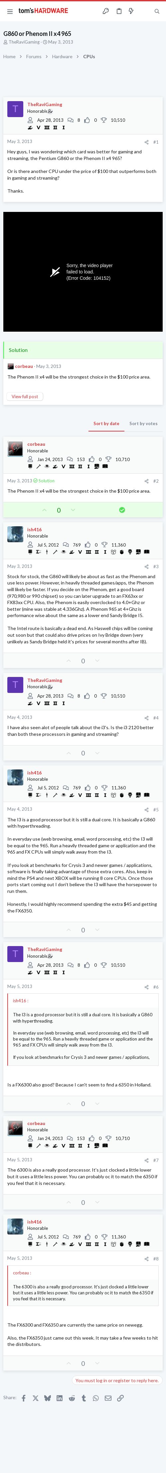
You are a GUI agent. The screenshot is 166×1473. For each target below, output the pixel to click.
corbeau (24, 366)
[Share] (146, 142)
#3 (156, 566)
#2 (156, 481)
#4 (156, 718)
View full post (25, 396)
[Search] (157, 11)
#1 (156, 142)
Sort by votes (143, 423)
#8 (156, 1258)
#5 (156, 809)
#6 (156, 987)
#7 (156, 1160)
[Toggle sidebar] (144, 11)
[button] (10, 11)
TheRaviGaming (24, 42)
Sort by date (106, 423)
